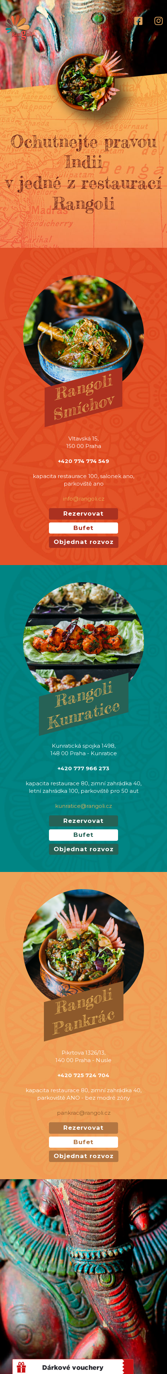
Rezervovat (83, 513)
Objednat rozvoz (84, 541)
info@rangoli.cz (83, 498)
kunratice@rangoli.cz (83, 805)
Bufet (83, 527)
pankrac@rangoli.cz (83, 1112)
